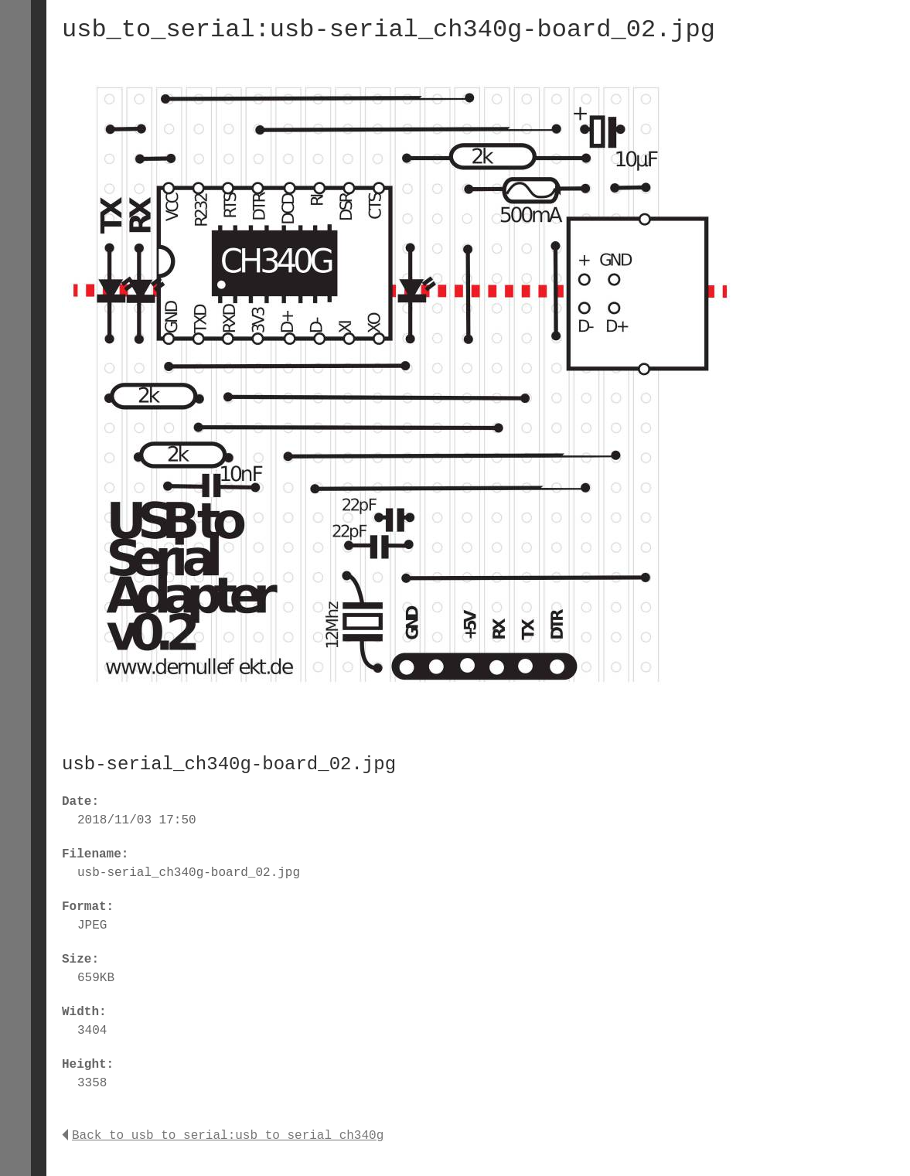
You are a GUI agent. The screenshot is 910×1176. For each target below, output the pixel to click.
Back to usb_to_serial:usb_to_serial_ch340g (222, 1136)
